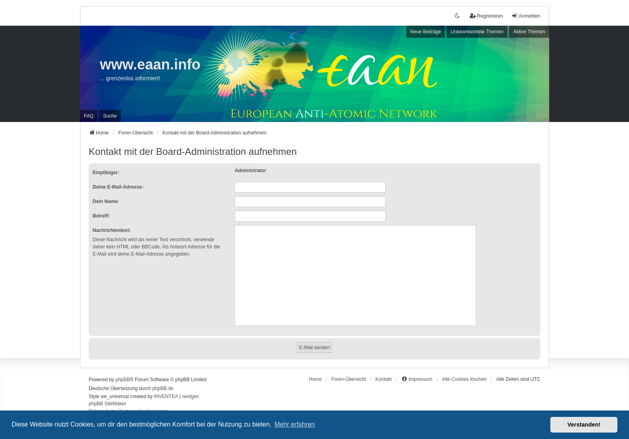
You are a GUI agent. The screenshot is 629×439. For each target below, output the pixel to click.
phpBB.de (163, 388)
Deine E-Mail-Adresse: (118, 187)
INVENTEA (166, 396)
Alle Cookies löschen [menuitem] (464, 379)
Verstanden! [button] (584, 424)
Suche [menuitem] (110, 116)
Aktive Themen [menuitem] (529, 32)
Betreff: (101, 216)
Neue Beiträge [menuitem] (425, 32)
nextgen (190, 396)
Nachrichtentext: (112, 230)
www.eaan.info (150, 64)
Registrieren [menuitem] (486, 16)
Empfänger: (106, 172)
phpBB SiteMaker (107, 403)
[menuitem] (416, 379)
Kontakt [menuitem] (383, 379)
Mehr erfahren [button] (294, 424)
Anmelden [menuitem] (525, 16)
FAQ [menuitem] (88, 116)
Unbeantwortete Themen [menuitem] (476, 32)
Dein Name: (106, 201)
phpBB (123, 379)
